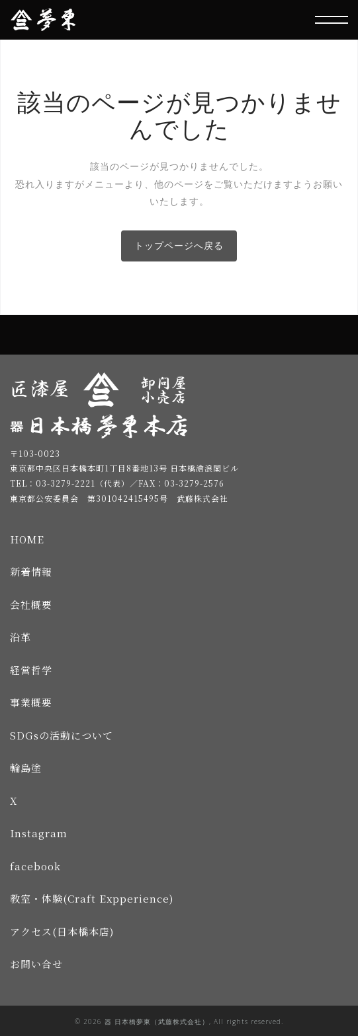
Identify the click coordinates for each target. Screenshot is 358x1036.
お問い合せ (36, 964)
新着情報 (31, 571)
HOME (27, 539)
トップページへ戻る (179, 245)
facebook (35, 866)
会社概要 (31, 604)
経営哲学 (31, 670)
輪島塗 (26, 768)
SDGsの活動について (61, 735)
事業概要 (31, 702)
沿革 (20, 637)
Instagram (38, 833)
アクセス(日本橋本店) (62, 931)
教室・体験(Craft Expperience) (91, 898)
